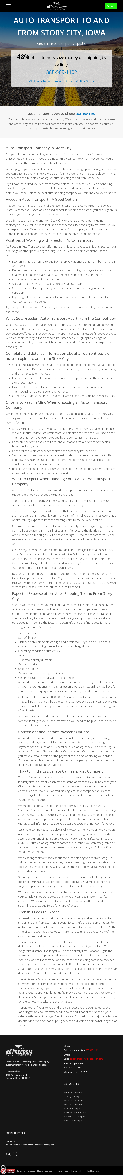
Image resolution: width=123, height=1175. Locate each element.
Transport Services (74, 1092)
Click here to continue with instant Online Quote (61, 81)
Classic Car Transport (75, 1116)
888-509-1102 (61, 72)
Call (111, 6)
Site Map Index (93, 1171)
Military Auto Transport (75, 1112)
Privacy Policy (77, 1171)
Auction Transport (73, 1104)
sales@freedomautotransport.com (86, 1058)
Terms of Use (62, 1171)
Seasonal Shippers (74, 1100)
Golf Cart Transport (74, 1120)
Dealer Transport (73, 1108)
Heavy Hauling (72, 1096)
